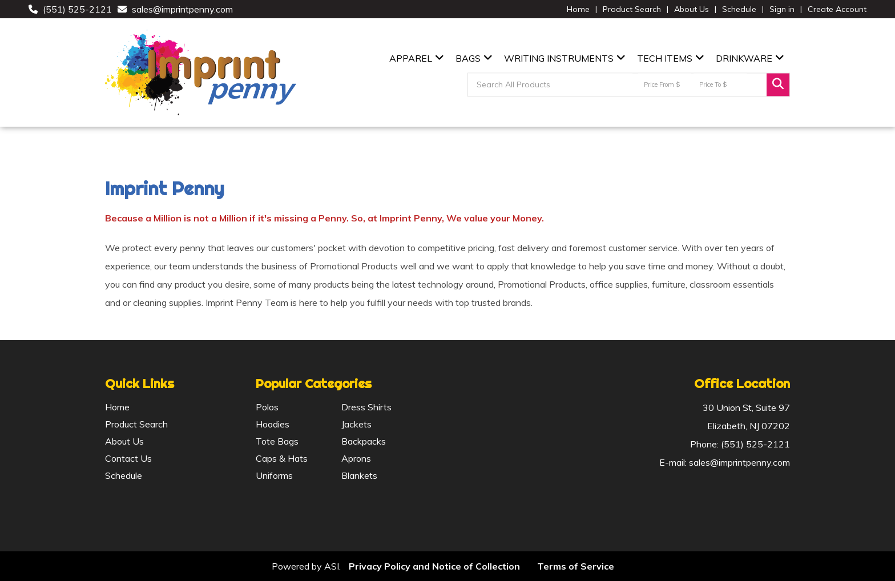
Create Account (837, 9)
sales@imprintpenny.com (182, 9)
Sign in (782, 9)
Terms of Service (575, 566)
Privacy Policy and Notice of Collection (434, 566)
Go (778, 84)
